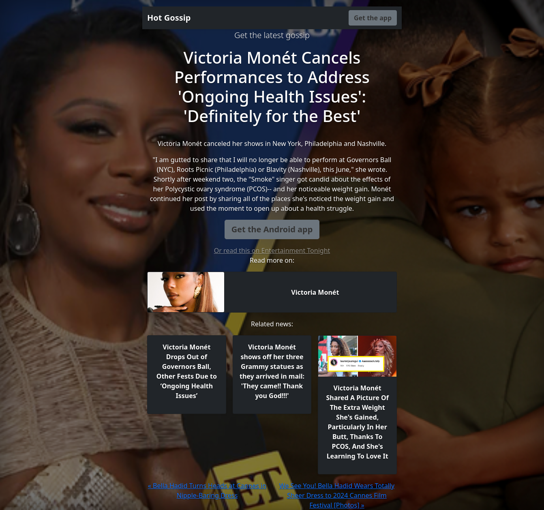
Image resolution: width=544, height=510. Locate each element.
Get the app (373, 17)
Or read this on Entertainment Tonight (272, 250)
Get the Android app (272, 229)
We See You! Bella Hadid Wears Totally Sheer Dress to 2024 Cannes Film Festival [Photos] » (336, 495)
